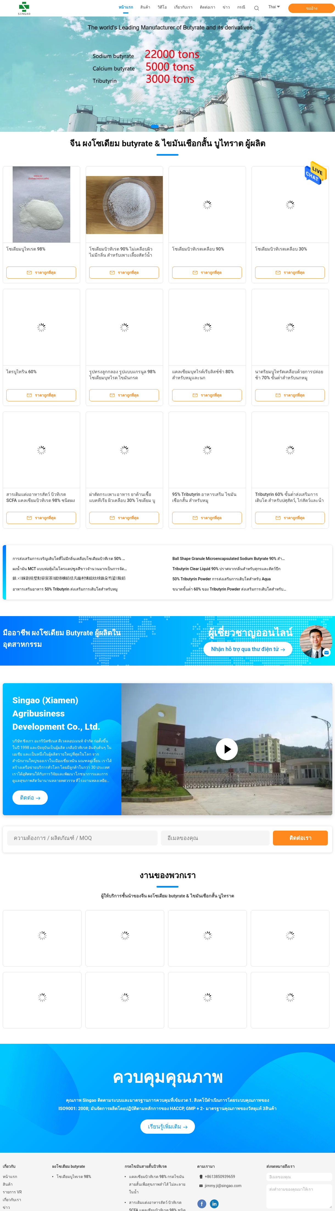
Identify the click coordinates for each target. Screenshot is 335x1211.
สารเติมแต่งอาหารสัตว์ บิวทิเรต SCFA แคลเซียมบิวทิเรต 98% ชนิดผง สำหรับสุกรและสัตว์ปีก (40, 500)
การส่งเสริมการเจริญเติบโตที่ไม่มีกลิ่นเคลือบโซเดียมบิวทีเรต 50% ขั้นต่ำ (70, 560)
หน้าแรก (10, 1176)
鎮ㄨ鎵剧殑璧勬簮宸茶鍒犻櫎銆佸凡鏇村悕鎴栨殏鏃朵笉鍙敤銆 (69, 579)
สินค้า (8, 1184)
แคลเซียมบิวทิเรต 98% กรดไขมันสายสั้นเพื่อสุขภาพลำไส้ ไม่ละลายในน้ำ (157, 1184)
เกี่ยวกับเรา (12, 1200)
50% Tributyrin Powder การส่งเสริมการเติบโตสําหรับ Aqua (221, 580)
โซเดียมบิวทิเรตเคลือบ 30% (281, 249)
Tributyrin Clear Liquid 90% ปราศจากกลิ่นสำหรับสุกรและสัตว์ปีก (226, 570)
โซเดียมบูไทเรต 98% (25, 249)
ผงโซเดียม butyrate (68, 1166)
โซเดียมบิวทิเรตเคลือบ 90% (198, 249)
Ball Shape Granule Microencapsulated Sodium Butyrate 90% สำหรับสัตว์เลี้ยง (229, 560)
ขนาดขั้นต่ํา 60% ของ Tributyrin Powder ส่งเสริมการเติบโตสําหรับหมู (229, 590)
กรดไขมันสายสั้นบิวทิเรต (146, 1166)
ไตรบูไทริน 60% (21, 371)
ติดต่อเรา (300, 838)
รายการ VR (12, 1192)
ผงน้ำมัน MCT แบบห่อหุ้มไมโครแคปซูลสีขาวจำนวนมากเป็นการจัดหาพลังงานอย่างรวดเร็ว (70, 570)
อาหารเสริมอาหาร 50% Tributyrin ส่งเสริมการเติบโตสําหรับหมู (65, 590)
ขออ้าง (311, 8)
